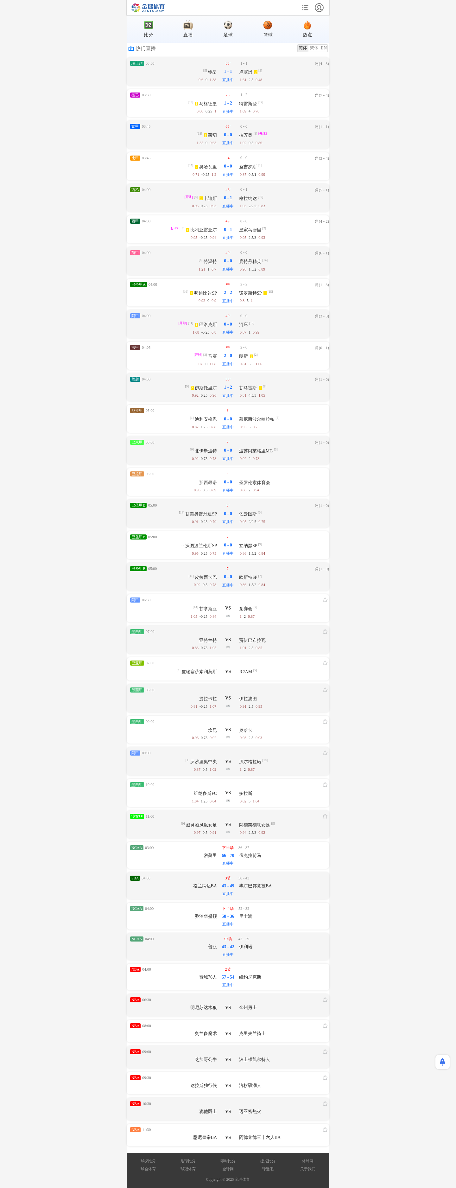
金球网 (228, 1169)
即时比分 (228, 1161)
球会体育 (148, 1169)
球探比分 (148, 1161)
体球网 (308, 1161)
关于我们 (307, 1169)
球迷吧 (268, 1169)
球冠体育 (188, 1169)
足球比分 (188, 1161)
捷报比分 (268, 1161)
